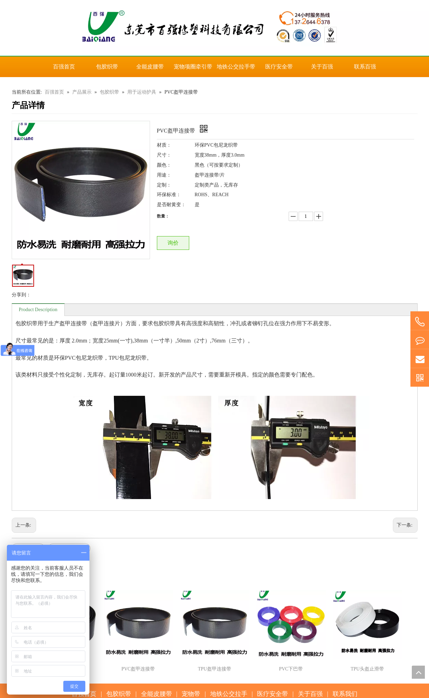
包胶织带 (118, 693)
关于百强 (310, 693)
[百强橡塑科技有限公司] (214, 28)
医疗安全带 (272, 693)
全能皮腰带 (156, 693)
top (418, 672)
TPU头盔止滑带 (367, 668)
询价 (173, 243)
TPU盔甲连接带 (214, 668)
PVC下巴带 (291, 668)
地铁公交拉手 (228, 693)
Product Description (38, 309)
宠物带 (191, 693)
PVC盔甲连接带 (138, 668)
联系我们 (345, 693)
